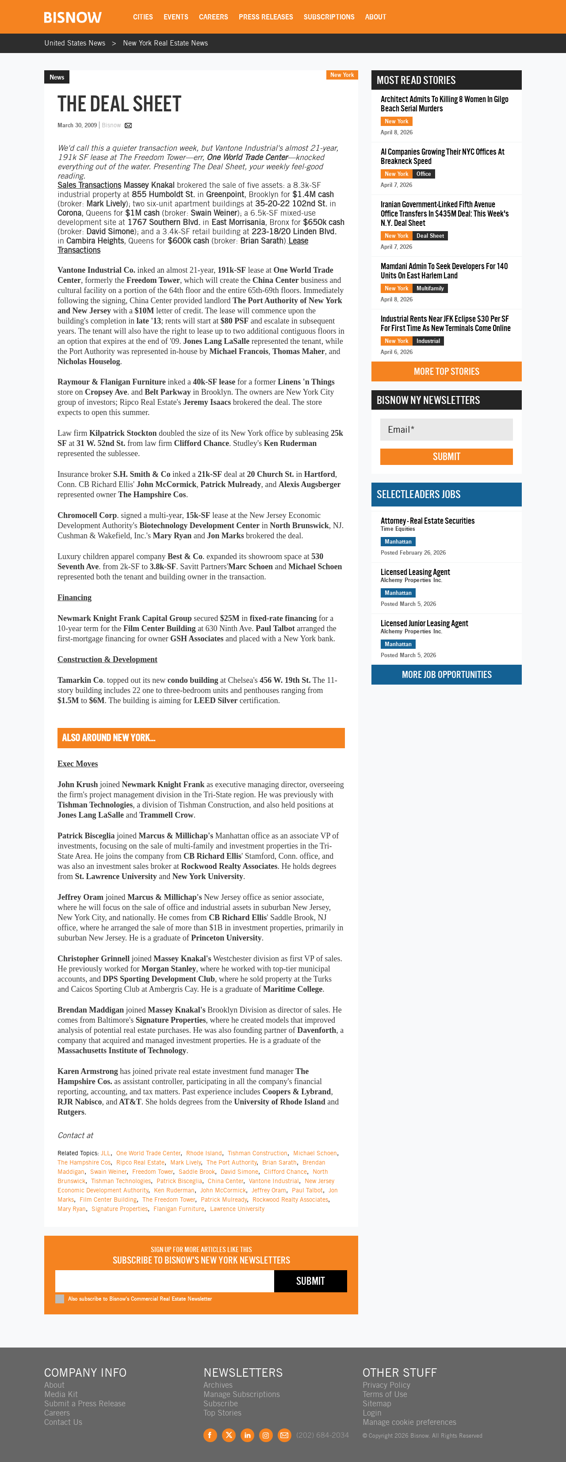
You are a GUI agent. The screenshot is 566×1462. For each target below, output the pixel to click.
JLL (106, 1153)
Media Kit (61, 1394)
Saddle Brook (197, 1171)
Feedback (284, 1435)
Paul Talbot (307, 1190)
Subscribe (220, 1403)
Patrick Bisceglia (179, 1180)
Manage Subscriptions (241, 1394)
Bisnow (111, 125)
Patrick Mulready (224, 1199)
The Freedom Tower (168, 1199)
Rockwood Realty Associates (290, 1199)
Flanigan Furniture (178, 1208)
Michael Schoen (315, 1153)
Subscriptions (329, 16)
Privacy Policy (386, 1385)
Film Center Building (108, 1199)
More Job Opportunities (447, 674)
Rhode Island (204, 1153)
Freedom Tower (152, 1171)
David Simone (239, 1171)
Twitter (229, 1435)
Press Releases (266, 16)
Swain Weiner (108, 1171)
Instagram (266, 1435)
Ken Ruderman (174, 1190)
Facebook (210, 1435)
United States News (74, 43)
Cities (143, 16)
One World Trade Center (148, 1153)
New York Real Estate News (165, 43)
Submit (446, 456)
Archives (218, 1385)
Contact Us (63, 1422)
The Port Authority (231, 1162)
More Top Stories (446, 371)
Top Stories (222, 1412)
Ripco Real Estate (140, 1162)
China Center (225, 1180)
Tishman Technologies (121, 1180)
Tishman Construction (257, 1153)
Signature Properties (120, 1208)
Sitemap (377, 1403)
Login (372, 1412)
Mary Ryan (71, 1208)
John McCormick (223, 1190)
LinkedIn (247, 1435)
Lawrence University (237, 1208)
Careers (213, 16)
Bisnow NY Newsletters (428, 400)
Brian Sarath (279, 1162)
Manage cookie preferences (409, 1422)
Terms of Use (385, 1394)
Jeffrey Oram (269, 1190)
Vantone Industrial (274, 1180)
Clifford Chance (285, 1171)
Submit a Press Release (85, 1403)
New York (342, 74)
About (375, 16)
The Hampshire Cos (84, 1162)
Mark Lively (185, 1162)
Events (176, 16)
